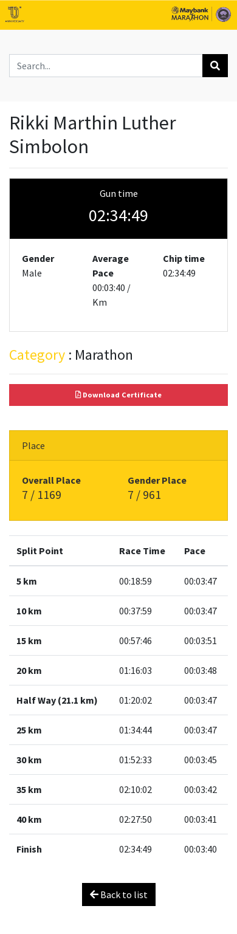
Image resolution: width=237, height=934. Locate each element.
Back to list (119, 894)
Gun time (119, 193)
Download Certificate (118, 394)
